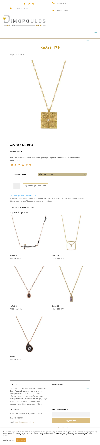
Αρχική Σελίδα (14, 55)
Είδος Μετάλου (20, 174)
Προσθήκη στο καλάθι (35, 185)
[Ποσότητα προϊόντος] (16, 186)
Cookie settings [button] (9, 440)
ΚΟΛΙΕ (22, 55)
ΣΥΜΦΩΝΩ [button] (21, 440)
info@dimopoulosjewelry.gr (24, 422)
